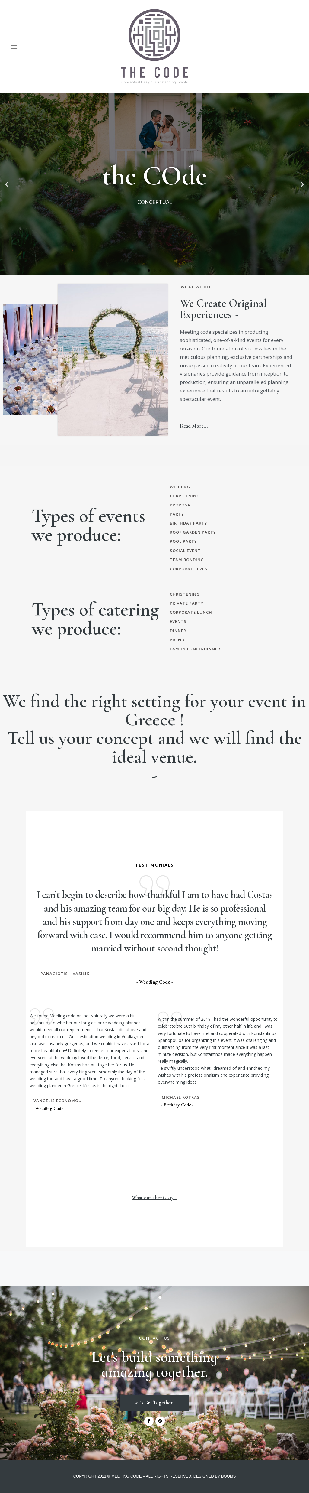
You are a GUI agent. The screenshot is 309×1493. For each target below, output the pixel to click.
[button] (14, 47)
